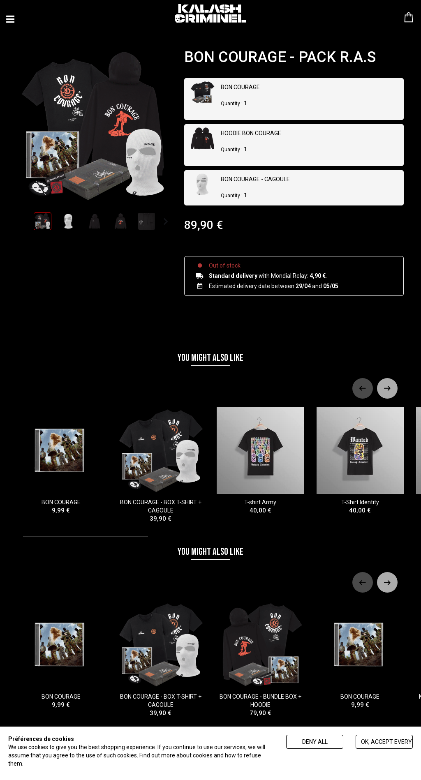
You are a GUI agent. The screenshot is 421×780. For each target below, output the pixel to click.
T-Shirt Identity (360, 454)
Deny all (315, 741)
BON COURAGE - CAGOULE (255, 179)
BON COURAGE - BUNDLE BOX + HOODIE (260, 652)
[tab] (85, 530)
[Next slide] (387, 382)
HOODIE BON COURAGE (251, 133)
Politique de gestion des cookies (66, 763)
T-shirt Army (260, 454)
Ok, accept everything (387, 741)
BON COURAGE (240, 87)
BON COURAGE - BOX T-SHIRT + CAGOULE (161, 458)
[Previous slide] (362, 382)
